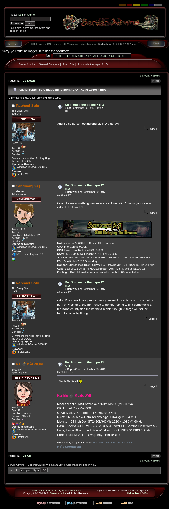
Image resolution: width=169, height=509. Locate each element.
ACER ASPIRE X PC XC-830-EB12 (113, 442)
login (21, 14)
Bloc (146, 493)
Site (124, 56)
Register (114, 56)
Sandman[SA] (28, 186)
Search (77, 56)
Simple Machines (71, 490)
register (31, 14)
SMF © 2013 (53, 490)
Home (58, 56)
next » (157, 75)
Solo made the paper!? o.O (92, 64)
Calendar (90, 56)
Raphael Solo (27, 106)
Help (67, 56)
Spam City (68, 64)
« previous (146, 75)
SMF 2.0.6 (38, 490)
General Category (49, 64)
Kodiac (102, 44)
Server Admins (27, 64)
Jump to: (14, 470)
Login (102, 56)
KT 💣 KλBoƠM (29, 364)
